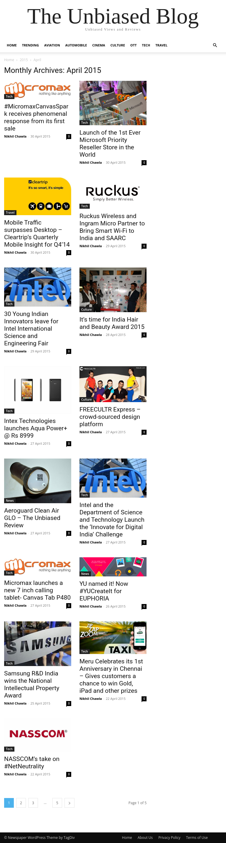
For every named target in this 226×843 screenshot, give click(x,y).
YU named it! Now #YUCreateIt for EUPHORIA (103, 591)
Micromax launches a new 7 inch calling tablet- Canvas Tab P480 (37, 590)
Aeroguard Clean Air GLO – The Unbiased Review (32, 518)
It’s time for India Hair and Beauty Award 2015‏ (111, 323)
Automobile (76, 45)
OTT (133, 45)
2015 (24, 59)
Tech (146, 45)
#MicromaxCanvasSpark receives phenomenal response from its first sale (36, 117)
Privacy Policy (169, 837)
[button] (215, 45)
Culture (117, 45)
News (10, 501)
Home (12, 45)
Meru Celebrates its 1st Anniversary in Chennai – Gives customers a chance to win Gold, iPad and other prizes (111, 676)
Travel (161, 45)
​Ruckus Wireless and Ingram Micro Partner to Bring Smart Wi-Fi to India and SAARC (112, 227)
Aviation (52, 45)
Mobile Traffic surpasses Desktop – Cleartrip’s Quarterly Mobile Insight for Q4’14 (37, 233)
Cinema (98, 45)
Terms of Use (197, 837)
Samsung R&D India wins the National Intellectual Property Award (31, 684)
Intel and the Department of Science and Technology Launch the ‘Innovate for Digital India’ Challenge (111, 519)
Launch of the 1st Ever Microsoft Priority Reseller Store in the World (110, 143)
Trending (30, 45)
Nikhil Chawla (15, 136)
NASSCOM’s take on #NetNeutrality (31, 762)
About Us (145, 837)
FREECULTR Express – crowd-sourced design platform (110, 417)
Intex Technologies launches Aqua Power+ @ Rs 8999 (35, 428)
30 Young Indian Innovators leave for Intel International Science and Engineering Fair (31, 328)
